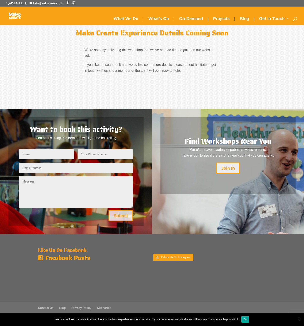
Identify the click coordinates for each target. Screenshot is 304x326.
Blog (244, 19)
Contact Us (46, 308)
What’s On (158, 19)
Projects (221, 19)
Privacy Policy (81, 308)
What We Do (126, 19)
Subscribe (104, 308)
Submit (121, 215)
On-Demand (191, 19)
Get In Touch (272, 19)
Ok (245, 319)
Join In (228, 168)
